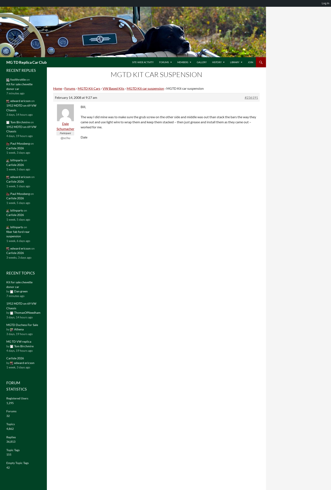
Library (234, 62)
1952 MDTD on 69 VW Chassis (21, 108)
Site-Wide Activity (143, 62)
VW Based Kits (113, 88)
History (217, 62)
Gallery (202, 62)
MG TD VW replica (18, 341)
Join (250, 62)
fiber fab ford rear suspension (18, 234)
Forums (164, 62)
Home (57, 88)
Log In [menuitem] (325, 3)
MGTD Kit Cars (89, 88)
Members (182, 62)
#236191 (251, 97)
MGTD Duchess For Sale (22, 325)
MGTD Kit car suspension (145, 88)
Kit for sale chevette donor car (19, 86)
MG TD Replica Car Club (26, 62)
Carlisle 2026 (15, 148)
